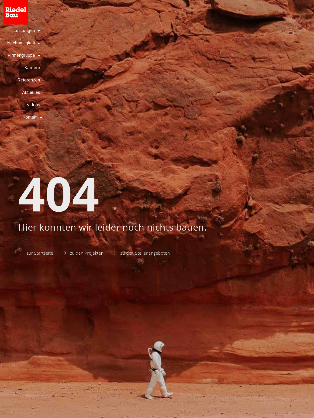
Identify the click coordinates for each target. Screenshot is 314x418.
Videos (253, 30)
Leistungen (24, 31)
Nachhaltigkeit (68, 31)
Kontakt (284, 31)
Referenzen (187, 30)
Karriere (154, 30)
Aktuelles (223, 30)
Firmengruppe (115, 31)
